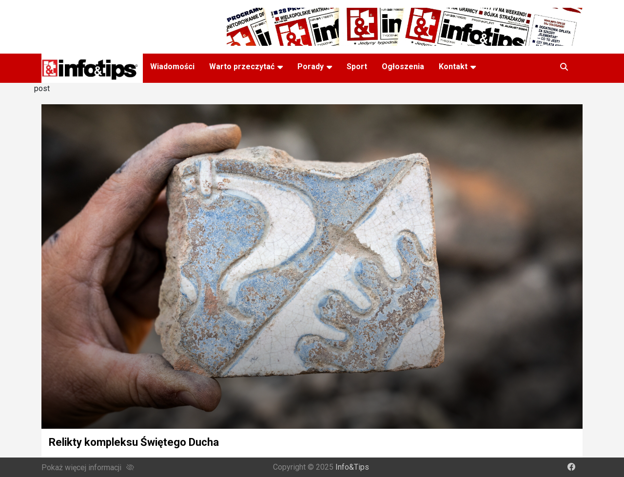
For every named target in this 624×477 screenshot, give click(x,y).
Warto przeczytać (241, 66)
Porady (310, 66)
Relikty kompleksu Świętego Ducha (134, 442)
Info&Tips (352, 467)
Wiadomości (172, 66)
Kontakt (453, 66)
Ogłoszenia (403, 66)
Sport (357, 66)
